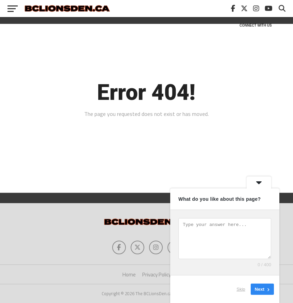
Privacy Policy (156, 274)
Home (129, 274)
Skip (241, 289)
